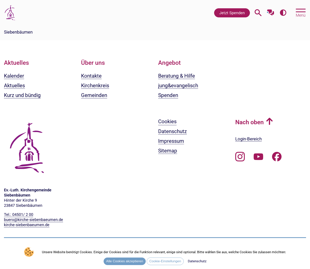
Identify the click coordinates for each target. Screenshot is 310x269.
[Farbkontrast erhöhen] (283, 12)
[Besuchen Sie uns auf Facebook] (277, 157)
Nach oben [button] (249, 122)
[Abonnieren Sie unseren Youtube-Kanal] (258, 157)
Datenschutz (197, 261)
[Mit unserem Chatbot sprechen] (270, 11)
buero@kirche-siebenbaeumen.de (33, 219)
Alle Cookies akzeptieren (124, 261)
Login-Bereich (248, 138)
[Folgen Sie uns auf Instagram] (240, 157)
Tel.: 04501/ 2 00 (18, 214)
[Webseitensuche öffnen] (258, 12)
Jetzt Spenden (232, 12)
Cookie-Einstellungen (165, 261)
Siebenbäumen (18, 32)
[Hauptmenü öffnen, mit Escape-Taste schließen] (300, 12)
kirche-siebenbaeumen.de (26, 224)
